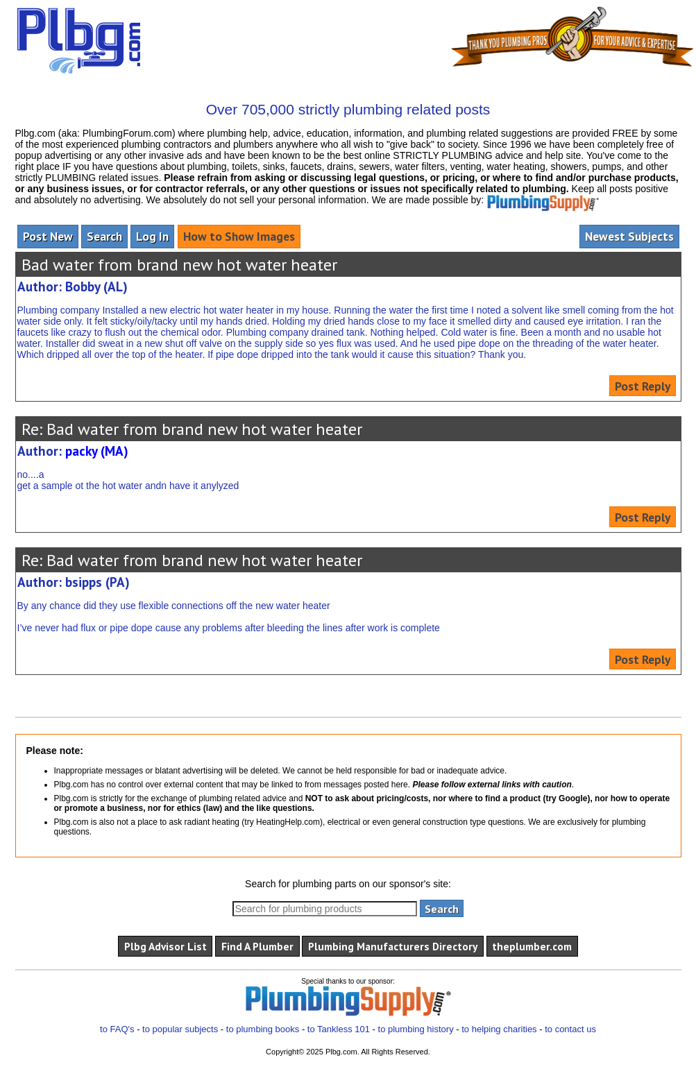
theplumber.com (532, 946)
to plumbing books (263, 1029)
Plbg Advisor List (165, 946)
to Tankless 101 (338, 1029)
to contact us (570, 1029)
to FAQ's (117, 1029)
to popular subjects (180, 1029)
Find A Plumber (257, 946)
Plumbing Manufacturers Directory (392, 946)
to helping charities (498, 1029)
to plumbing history (416, 1029)
